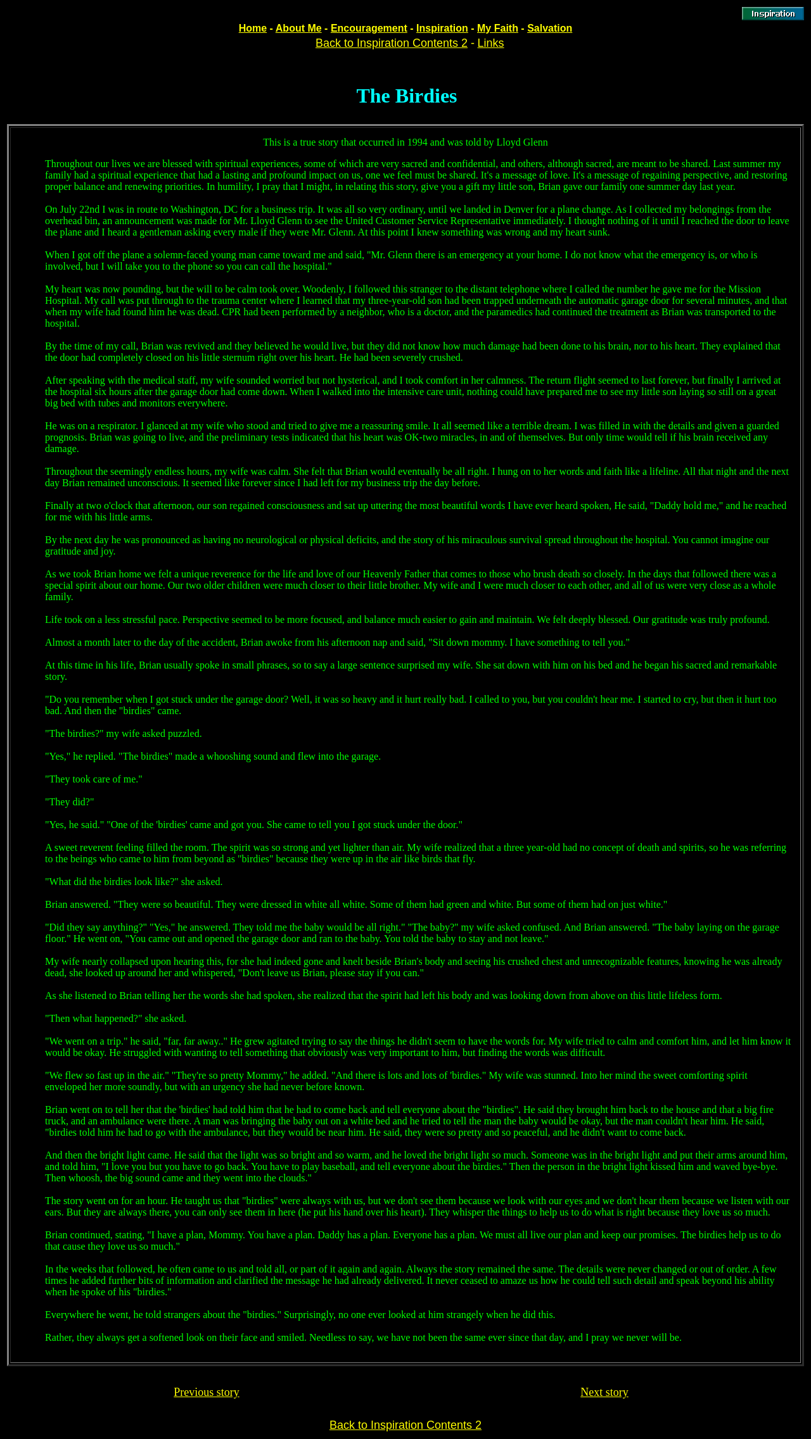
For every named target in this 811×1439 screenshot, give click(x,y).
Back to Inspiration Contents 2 (392, 43)
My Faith (497, 28)
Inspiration (442, 28)
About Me (299, 28)
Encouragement (369, 28)
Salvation (549, 28)
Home (253, 28)
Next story (604, 1392)
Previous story (206, 1392)
